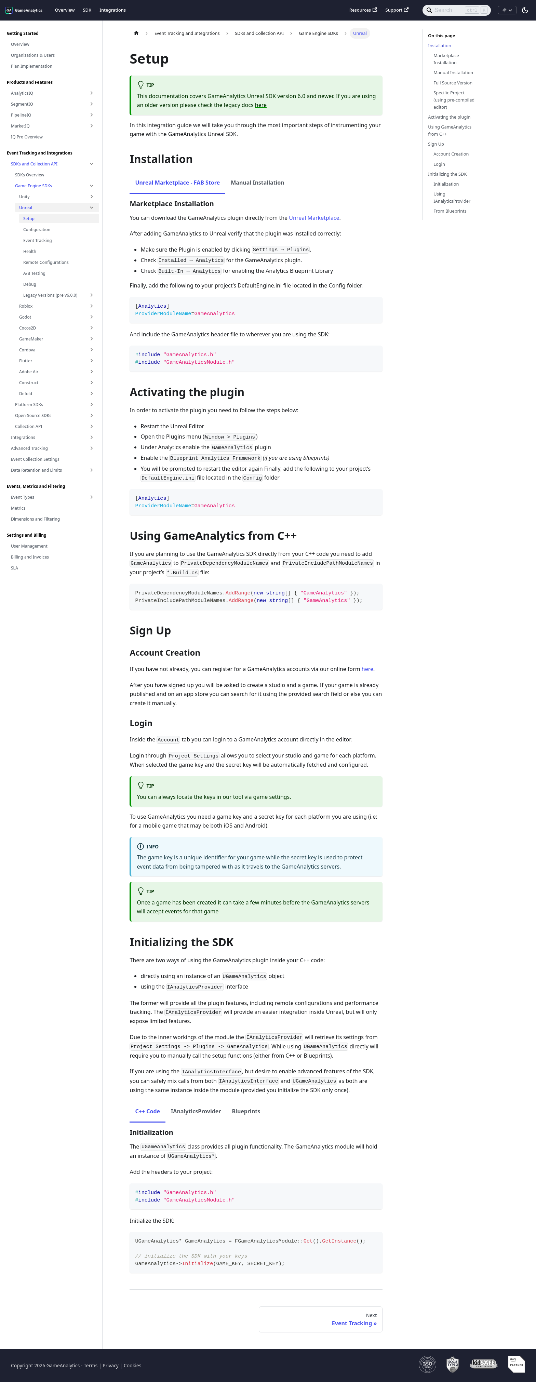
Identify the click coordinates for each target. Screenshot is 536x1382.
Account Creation (451, 154)
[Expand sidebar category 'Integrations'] (91, 437)
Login (439, 164)
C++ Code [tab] (147, 1111)
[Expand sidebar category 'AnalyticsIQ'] (91, 93)
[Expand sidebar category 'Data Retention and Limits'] (91, 470)
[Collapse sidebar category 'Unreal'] (91, 207)
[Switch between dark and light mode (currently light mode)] (525, 10)
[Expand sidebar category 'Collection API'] (91, 426)
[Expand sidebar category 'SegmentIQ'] (91, 104)
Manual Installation (453, 72)
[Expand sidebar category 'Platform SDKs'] (91, 404)
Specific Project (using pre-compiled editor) (453, 100)
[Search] (457, 10)
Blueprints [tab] (246, 1111)
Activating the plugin (449, 117)
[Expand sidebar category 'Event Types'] (91, 497)
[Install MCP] (507, 10)
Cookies (132, 1365)
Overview (65, 10)
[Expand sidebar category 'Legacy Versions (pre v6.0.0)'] (91, 295)
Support (396, 10)
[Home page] (136, 33)
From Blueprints (450, 211)
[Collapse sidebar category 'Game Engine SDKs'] (91, 185)
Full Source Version (452, 83)
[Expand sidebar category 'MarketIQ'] (91, 126)
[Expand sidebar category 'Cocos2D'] (91, 328)
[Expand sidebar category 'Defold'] (91, 393)
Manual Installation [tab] (257, 182)
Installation (439, 45)
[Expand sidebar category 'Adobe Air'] (91, 371)
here (261, 105)
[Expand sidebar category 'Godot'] (91, 317)
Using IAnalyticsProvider (451, 197)
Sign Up (436, 144)
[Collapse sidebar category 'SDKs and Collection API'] (91, 164)
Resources (363, 10)
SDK (87, 10)
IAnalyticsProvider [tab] (196, 1111)
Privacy (111, 1365)
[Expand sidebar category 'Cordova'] (91, 349)
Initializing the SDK (447, 174)
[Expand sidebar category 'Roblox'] (91, 306)
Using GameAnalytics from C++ (449, 130)
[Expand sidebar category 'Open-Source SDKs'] (91, 415)
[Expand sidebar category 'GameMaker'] (91, 339)
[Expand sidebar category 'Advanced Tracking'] (91, 448)
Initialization (446, 184)
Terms (90, 1365)
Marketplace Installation (446, 59)
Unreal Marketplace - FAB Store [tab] (177, 182)
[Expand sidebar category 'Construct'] (91, 382)
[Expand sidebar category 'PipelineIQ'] (91, 115)
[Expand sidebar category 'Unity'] (91, 196)
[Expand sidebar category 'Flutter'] (91, 360)
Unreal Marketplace (314, 218)
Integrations (112, 10)
